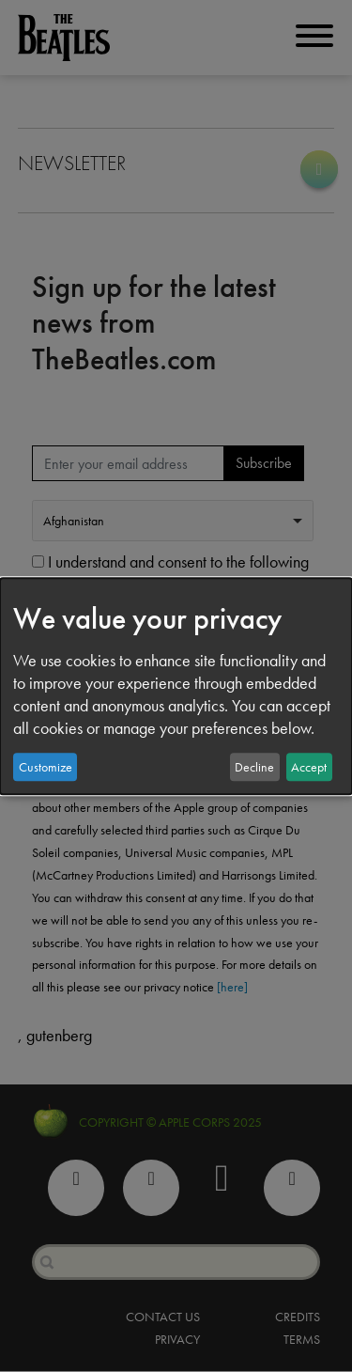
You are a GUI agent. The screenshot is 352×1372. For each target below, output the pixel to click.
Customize (45, 766)
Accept (309, 766)
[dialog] (176, 686)
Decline (254, 766)
